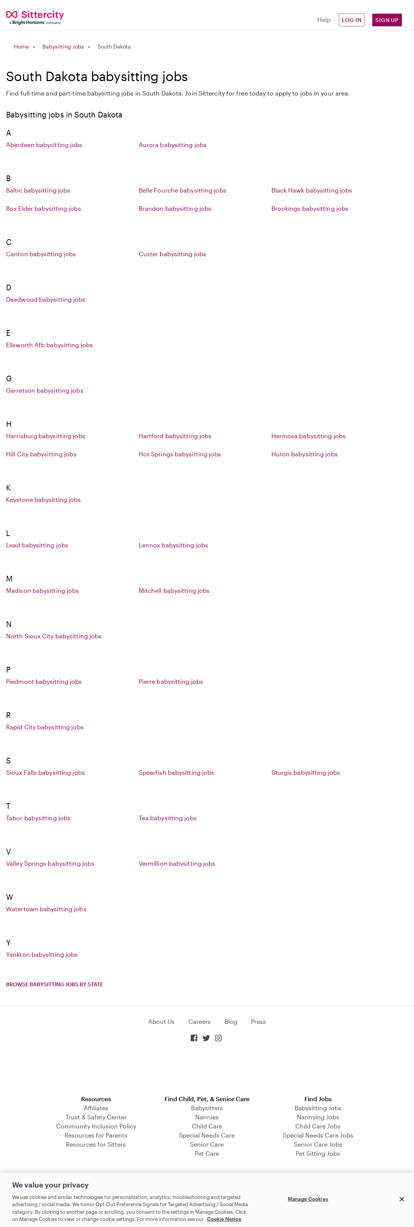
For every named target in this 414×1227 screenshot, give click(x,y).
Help (324, 19)
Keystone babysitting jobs (43, 499)
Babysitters (207, 1107)
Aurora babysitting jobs (173, 144)
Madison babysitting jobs (42, 590)
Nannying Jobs (318, 1116)
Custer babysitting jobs (172, 253)
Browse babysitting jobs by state (54, 984)
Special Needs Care (207, 1135)
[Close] (402, 1199)
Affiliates (96, 1107)
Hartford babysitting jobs (175, 435)
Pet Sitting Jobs (318, 1153)
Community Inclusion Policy (96, 1126)
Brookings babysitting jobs (310, 208)
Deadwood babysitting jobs (46, 299)
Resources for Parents (95, 1135)
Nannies (207, 1116)
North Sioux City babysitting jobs (54, 635)
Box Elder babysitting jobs (43, 208)
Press (258, 1021)
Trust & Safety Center (96, 1116)
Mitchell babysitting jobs (174, 590)
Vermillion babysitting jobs (177, 863)
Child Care (207, 1126)
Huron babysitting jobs (304, 454)
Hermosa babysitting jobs (308, 435)
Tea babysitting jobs (168, 817)
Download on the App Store (207, 1069)
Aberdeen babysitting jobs (44, 144)
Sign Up (387, 20)
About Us (161, 1021)
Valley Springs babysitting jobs (50, 863)
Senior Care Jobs (318, 1144)
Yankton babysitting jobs (42, 954)
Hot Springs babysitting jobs (180, 454)
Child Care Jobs (317, 1126)
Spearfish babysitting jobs (177, 772)
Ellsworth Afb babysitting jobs (49, 344)
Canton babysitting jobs (41, 253)
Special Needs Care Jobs (318, 1135)
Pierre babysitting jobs (171, 681)
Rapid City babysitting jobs (45, 726)
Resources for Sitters (96, 1144)
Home (21, 46)
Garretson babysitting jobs (44, 390)
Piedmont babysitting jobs (44, 681)
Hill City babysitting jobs (41, 454)
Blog (230, 1021)
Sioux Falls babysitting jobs (45, 772)
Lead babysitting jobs (37, 544)
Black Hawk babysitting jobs (312, 190)
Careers (199, 1021)
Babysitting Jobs (63, 46)
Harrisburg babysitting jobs (45, 435)
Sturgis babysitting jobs (305, 772)
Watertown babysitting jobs (46, 908)
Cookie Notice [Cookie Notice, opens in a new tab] (224, 1219)
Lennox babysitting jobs (173, 544)
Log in (352, 20)
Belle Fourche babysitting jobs (182, 190)
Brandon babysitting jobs (175, 208)
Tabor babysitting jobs (38, 817)
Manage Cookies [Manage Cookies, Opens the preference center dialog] (308, 1199)
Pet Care (207, 1153)
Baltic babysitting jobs (38, 190)
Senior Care (207, 1144)
